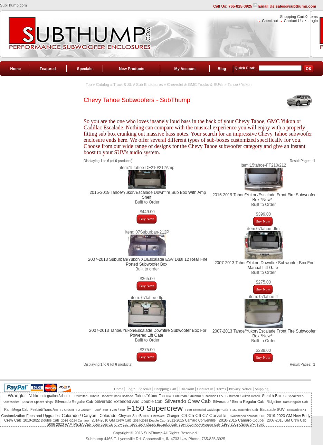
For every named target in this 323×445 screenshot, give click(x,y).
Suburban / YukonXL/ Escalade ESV (198, 396)
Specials (85, 69)
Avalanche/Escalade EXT (247, 416)
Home (15, 69)
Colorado (107, 415)
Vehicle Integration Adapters (51, 396)
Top (89, 84)
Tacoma (165, 396)
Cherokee (158, 416)
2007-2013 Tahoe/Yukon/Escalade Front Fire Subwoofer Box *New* (264, 333)
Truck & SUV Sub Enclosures (138, 84)
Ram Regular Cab (295, 402)
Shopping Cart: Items (299, 16)
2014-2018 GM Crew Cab (111, 420)
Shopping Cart (165, 389)
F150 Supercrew (154, 408)
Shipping (261, 389)
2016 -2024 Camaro (75, 420)
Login (313, 21)
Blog (222, 69)
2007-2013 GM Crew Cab (286, 420)
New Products (131, 69)
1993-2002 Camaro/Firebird (243, 424)
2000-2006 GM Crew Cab (111, 424)
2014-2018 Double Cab (149, 420)
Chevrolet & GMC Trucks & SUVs (195, 84)
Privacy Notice (240, 389)
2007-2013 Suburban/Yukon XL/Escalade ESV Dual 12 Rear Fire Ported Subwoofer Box (148, 262)
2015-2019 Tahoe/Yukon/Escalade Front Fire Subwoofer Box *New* (264, 197)
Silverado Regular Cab (74, 401)
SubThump (153, 433)
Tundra (94, 396)
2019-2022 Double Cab (41, 420)
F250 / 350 (117, 410)
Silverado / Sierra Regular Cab (238, 401)
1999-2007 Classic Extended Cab (153, 424)
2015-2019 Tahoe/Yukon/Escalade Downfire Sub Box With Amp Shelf (147, 195)
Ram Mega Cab (16, 410)
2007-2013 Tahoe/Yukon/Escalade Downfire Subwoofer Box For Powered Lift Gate (147, 333)
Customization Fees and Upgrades (30, 416)
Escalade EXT (296, 410)
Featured (48, 69)
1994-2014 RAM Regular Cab (199, 424)
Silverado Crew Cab (187, 401)
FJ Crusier (67, 410)
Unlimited (81, 396)
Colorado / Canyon (79, 415)
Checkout (270, 21)
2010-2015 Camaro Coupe (242, 420)
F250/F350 (100, 410)
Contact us (205, 389)
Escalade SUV (272, 409)
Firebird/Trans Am (44, 410)
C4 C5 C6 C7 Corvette (204, 415)
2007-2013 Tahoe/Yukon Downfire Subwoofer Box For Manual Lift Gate (264, 265)
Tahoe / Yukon (240, 84)
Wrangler (17, 395)
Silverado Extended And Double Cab (128, 401)
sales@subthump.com (296, 6)
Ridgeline (273, 402)
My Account (185, 69)
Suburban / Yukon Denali (243, 396)
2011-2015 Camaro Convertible (192, 420)
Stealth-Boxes (273, 396)
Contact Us (293, 21)
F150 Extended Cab (244, 410)
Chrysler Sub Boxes (133, 416)
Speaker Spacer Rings (37, 402)
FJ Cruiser (83, 410)
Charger (173, 416)
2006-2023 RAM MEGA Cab (69, 424)
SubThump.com (13, 5)
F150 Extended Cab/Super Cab (206, 410)
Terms (221, 389)
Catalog (102, 84)
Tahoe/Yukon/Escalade (117, 396)
